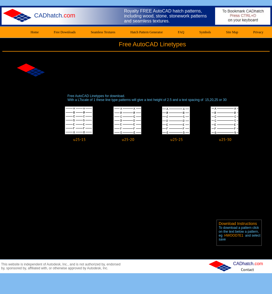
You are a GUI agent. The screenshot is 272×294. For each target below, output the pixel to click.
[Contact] (247, 269)
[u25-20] (128, 139)
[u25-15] (79, 139)
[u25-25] (176, 139)
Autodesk (54, 264)
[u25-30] (225, 139)
